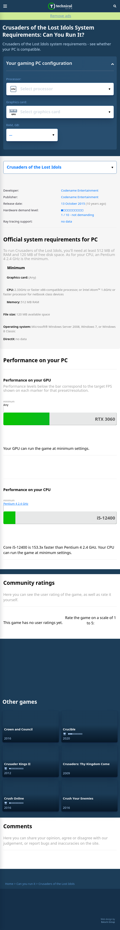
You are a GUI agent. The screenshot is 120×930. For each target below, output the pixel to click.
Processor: (13, 79)
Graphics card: (16, 102)
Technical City (60, 6)
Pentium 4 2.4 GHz (15, 504)
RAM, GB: (12, 125)
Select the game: (112, 167)
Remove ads (60, 15)
